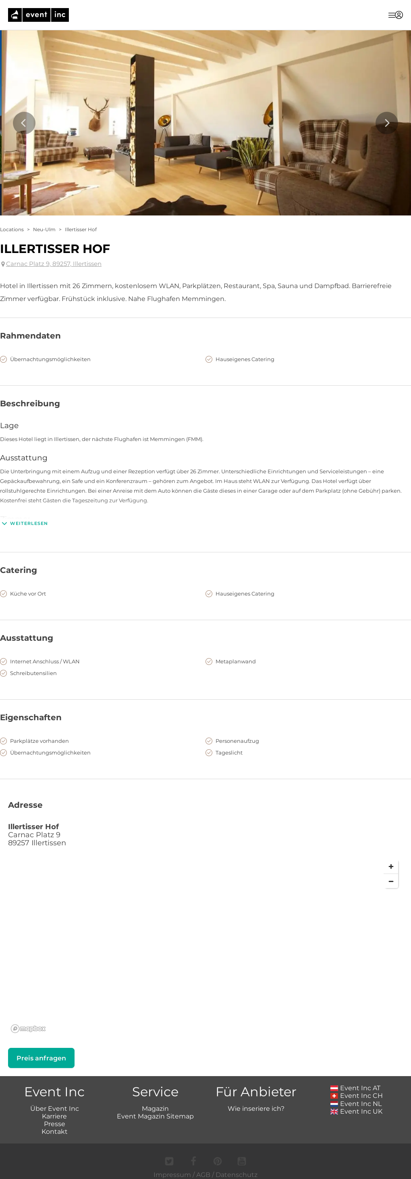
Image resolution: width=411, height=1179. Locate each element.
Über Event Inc (54, 1108)
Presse (54, 1124)
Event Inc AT (355, 1088)
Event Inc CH (356, 1096)
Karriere (54, 1116)
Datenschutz (236, 1175)
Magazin (155, 1108)
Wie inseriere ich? (256, 1108)
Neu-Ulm (44, 229)
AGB (203, 1175)
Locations (12, 229)
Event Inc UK (356, 1111)
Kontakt (55, 1131)
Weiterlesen (24, 523)
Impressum (172, 1175)
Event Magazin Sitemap (155, 1116)
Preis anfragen (41, 1058)
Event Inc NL (356, 1104)
